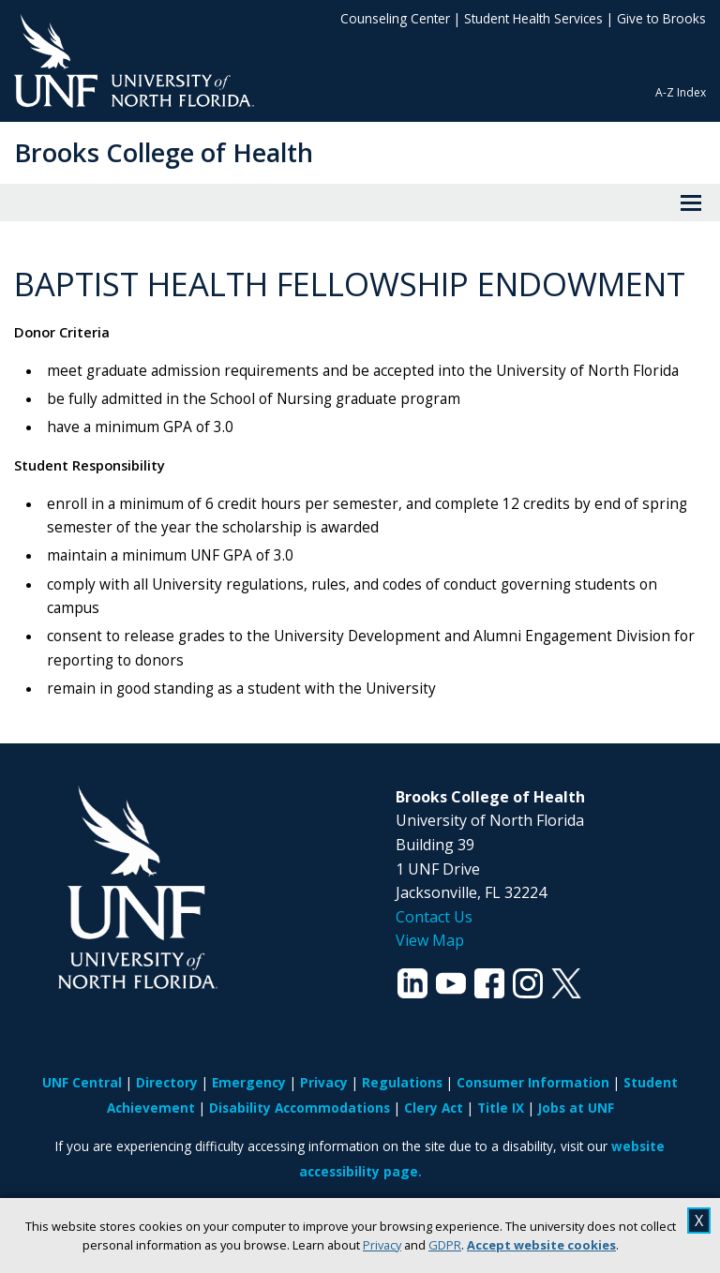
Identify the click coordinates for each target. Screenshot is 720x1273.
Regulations (402, 1082)
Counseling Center (395, 18)
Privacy (382, 1244)
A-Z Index (680, 92)
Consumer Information (533, 1082)
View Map (430, 940)
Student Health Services (533, 18)
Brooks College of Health (163, 152)
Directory (167, 1082)
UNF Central (82, 1082)
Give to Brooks (661, 18)
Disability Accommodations (299, 1107)
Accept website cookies (541, 1244)
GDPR (444, 1244)
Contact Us (434, 916)
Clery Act (433, 1107)
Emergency (249, 1082)
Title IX (500, 1107)
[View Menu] (691, 202)
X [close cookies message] (699, 1220)
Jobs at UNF (576, 1107)
